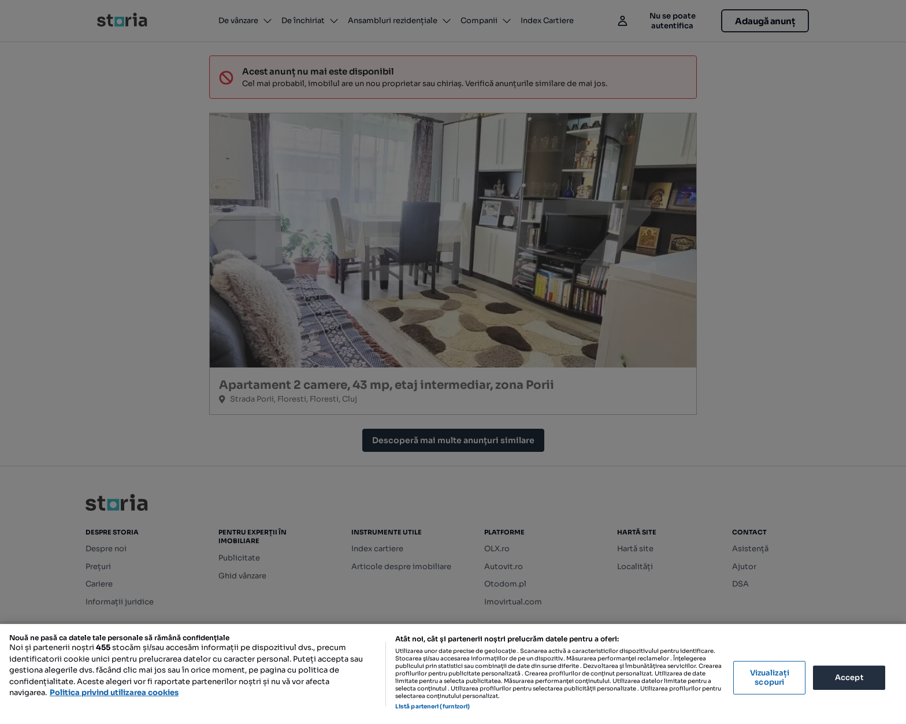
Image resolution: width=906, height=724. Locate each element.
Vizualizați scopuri (769, 677)
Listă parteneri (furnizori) (432, 706)
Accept (849, 677)
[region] (453, 674)
